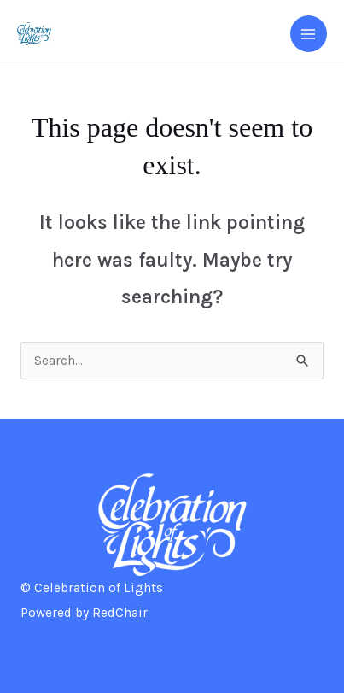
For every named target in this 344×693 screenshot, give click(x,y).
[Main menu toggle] (308, 33)
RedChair (120, 612)
